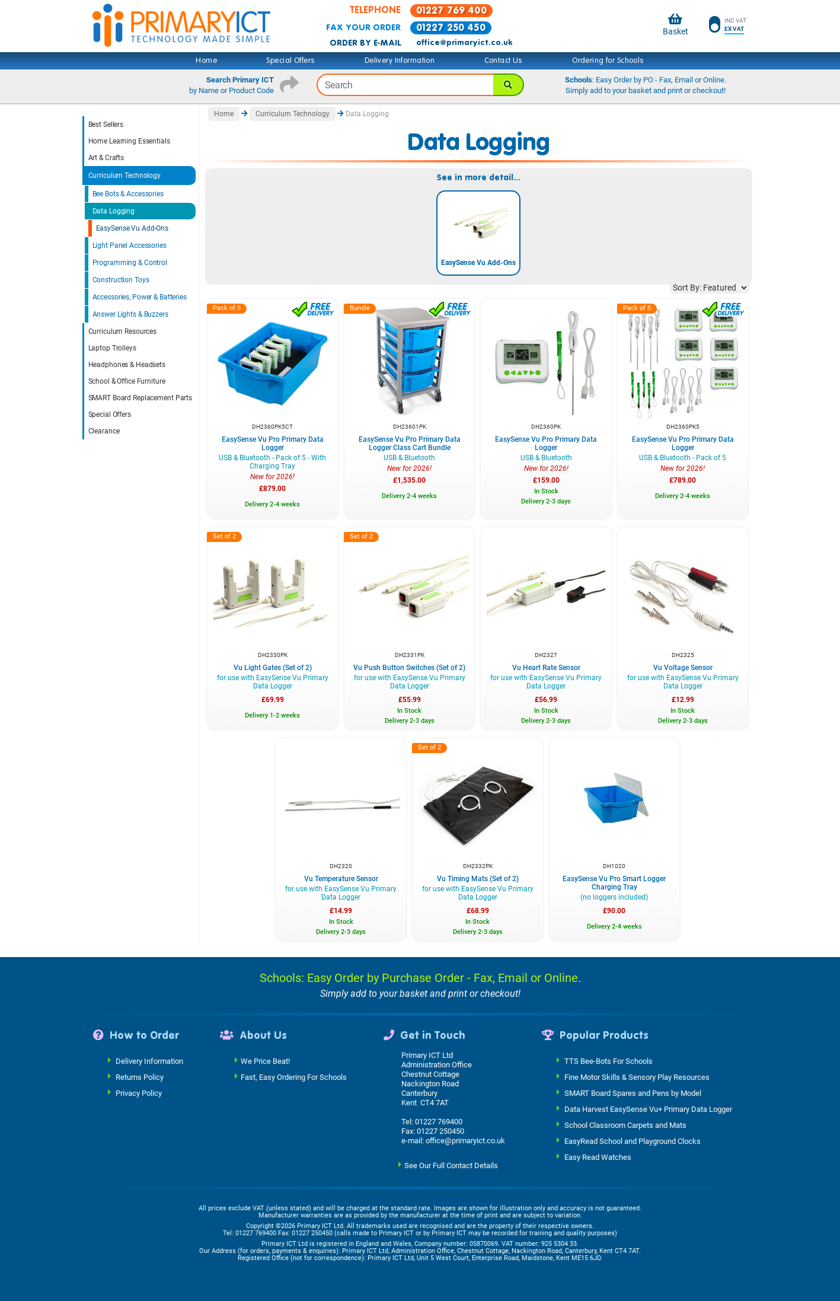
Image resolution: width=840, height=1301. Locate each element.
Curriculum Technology (124, 175)
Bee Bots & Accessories (128, 194)
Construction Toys (120, 280)
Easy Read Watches (597, 1156)
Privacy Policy (139, 1092)
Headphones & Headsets (126, 365)
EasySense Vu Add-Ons (132, 228)
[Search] (508, 85)
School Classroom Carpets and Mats (625, 1124)
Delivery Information (400, 60)
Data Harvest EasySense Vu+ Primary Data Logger (648, 1108)
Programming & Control (129, 263)
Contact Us (503, 60)
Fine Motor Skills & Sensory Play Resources (637, 1076)
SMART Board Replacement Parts (140, 398)
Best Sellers (106, 124)
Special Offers (290, 60)
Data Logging (113, 211)
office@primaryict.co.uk (464, 43)
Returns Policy (140, 1076)
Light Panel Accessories (129, 245)
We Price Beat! (265, 1060)
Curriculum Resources (122, 331)
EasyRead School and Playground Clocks (632, 1140)
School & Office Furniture (126, 381)
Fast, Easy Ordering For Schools (294, 1076)
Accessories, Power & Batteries (139, 297)
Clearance (104, 431)
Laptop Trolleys (112, 348)
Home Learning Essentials (129, 141)
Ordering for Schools (608, 60)
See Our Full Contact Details (451, 1164)
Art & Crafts (106, 158)
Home (206, 60)
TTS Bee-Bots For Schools (608, 1060)
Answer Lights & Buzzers (130, 314)
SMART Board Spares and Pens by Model (632, 1092)
